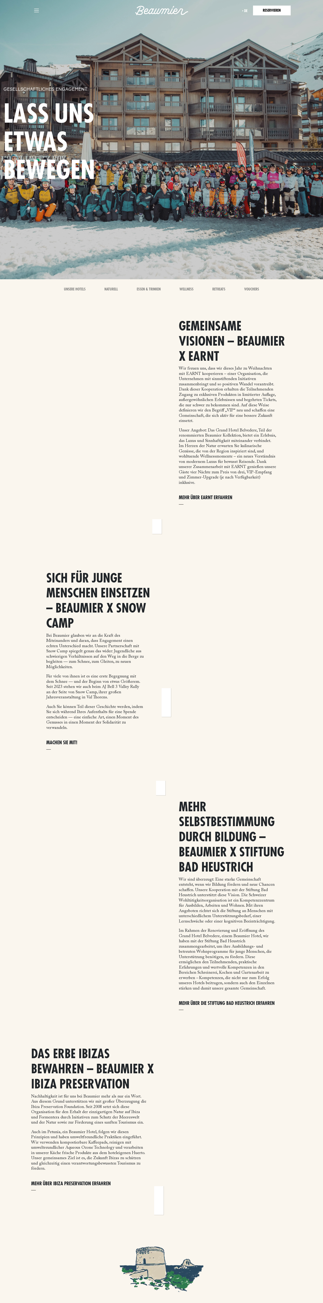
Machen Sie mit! (61, 742)
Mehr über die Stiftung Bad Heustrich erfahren (227, 1003)
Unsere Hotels (75, 289)
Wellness (186, 289)
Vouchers (251, 289)
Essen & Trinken (149, 289)
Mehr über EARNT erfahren (205, 497)
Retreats (218, 289)
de (245, 11)
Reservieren (272, 10)
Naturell (111, 289)
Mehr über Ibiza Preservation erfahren (71, 1183)
